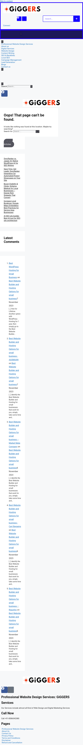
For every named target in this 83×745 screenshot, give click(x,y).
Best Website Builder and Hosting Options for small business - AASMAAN (15, 349)
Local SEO (5, 58)
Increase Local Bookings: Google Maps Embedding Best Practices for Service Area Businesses (11, 207)
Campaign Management (11, 60)
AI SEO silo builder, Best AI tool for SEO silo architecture (12, 218)
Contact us (5, 67)
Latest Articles (8, 142)
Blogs (3, 64)
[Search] (76, 19)
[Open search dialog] (2, 83)
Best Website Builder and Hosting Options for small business (14, 374)
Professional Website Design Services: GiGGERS (35, 697)
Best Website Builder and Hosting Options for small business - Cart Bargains (15, 516)
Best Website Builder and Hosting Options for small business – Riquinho (15, 599)
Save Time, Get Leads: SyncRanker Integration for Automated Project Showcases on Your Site (12, 174)
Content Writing (7, 53)
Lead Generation (8, 62)
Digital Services (7, 48)
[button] (21, 34)
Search (4, 86)
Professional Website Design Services (17, 44)
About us (5, 46)
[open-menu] (2, 41)
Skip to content (6, 1)
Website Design (7, 51)
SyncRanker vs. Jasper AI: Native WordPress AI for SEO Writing (11, 162)
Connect (6, 25)
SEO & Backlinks (8, 55)
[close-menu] (2, 69)
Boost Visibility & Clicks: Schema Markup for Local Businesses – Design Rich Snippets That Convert (11, 191)
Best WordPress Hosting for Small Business (14, 270)
